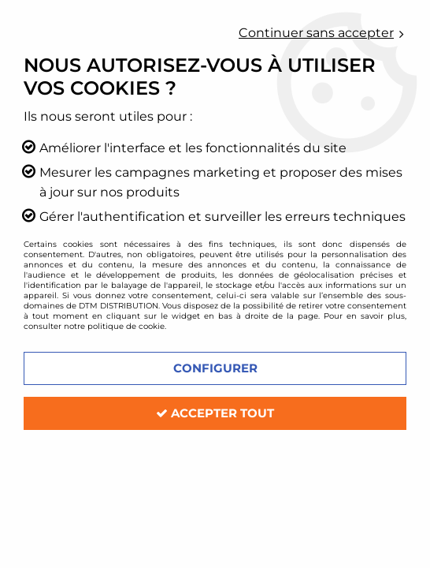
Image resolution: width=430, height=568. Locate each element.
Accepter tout (215, 412)
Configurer (215, 368)
